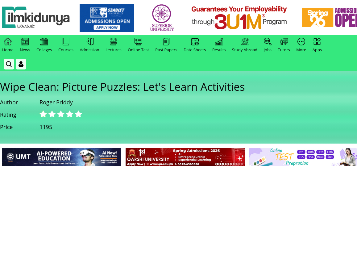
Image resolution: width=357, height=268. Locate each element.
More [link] (301, 45)
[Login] (21, 64)
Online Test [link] (138, 45)
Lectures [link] (114, 45)
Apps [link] (317, 45)
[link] (107, 18)
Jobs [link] (268, 45)
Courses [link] (65, 45)
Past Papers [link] (166, 45)
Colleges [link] (44, 45)
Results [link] (219, 45)
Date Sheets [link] (195, 45)
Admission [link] (89, 45)
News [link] (25, 45)
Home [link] (8, 45)
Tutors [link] (284, 45)
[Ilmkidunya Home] (36, 18)
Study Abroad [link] (244, 45)
